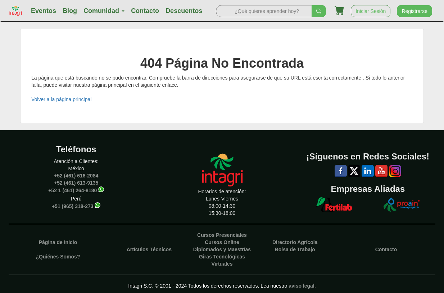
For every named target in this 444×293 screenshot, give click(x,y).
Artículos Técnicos (149, 249)
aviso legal (301, 286)
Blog (70, 10)
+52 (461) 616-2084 (76, 176)
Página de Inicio (58, 242)
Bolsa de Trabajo (295, 249)
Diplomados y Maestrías (222, 249)
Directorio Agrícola (295, 242)
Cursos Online (222, 242)
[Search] (264, 11)
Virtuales (222, 264)
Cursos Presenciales (222, 235)
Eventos (43, 10)
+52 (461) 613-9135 (76, 183)
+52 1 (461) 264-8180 (72, 190)
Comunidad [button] (103, 10)
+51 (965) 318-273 (73, 206)
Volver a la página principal (61, 99)
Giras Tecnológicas (222, 257)
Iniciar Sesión (370, 11)
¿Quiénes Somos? (58, 257)
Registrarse (414, 11)
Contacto (145, 10)
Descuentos (184, 10)
